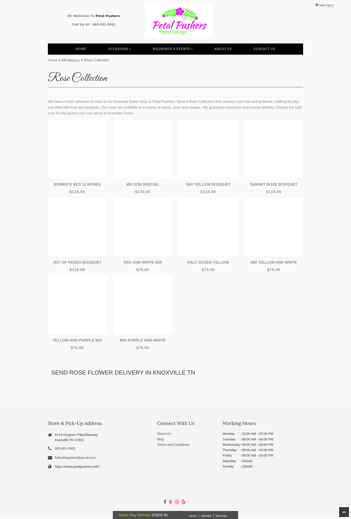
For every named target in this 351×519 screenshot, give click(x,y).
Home (81, 49)
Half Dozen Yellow (208, 262)
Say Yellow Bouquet (208, 184)
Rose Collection (96, 60)
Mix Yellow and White (273, 262)
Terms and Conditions (173, 444)
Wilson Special (142, 184)
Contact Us (264, 49)
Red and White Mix (143, 262)
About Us (223, 49)
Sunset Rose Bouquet (273, 184)
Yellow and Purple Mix (77, 340)
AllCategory (70, 60)
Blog (160, 439)
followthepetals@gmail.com (75, 457)
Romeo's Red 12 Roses (77, 184)
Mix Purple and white (143, 340)
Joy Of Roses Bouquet (77, 262)
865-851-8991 (104, 24)
